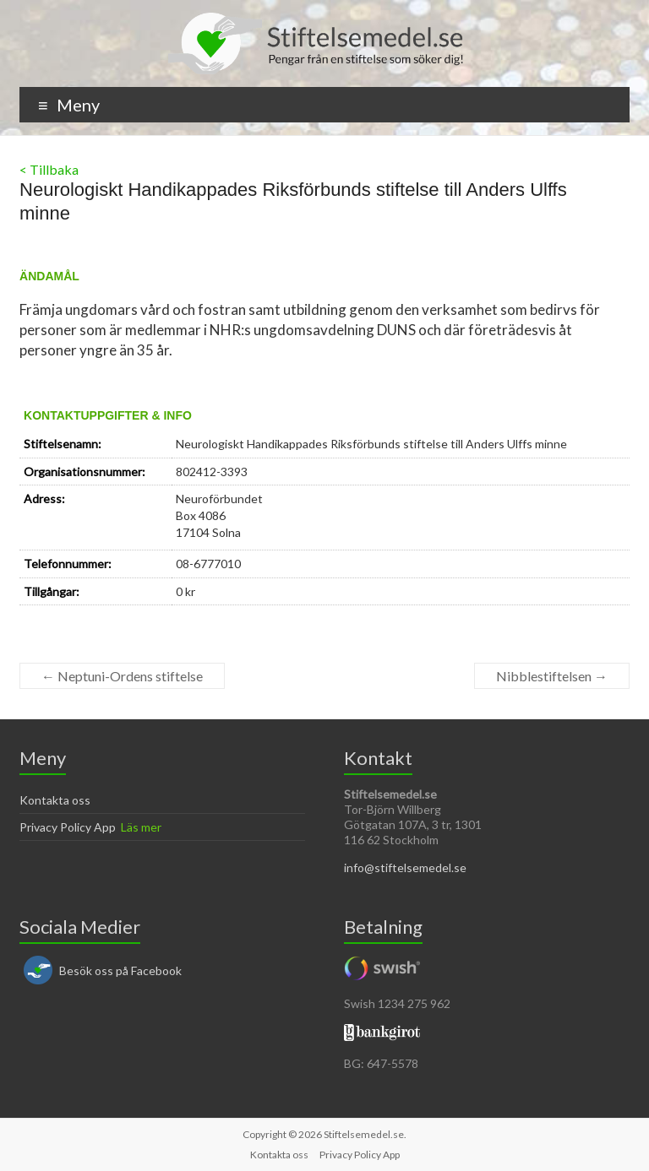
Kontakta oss (54, 800)
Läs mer (141, 827)
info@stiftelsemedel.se (405, 867)
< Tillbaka (49, 169)
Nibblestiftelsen (552, 676)
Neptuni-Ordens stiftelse (122, 676)
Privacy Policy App (67, 827)
